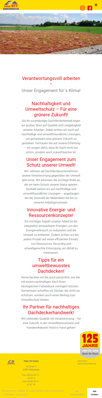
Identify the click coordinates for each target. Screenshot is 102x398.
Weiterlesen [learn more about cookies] (22, 394)
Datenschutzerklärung (87, 364)
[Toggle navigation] (96, 5)
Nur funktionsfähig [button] (76, 393)
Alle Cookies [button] (94, 393)
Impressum (82, 361)
